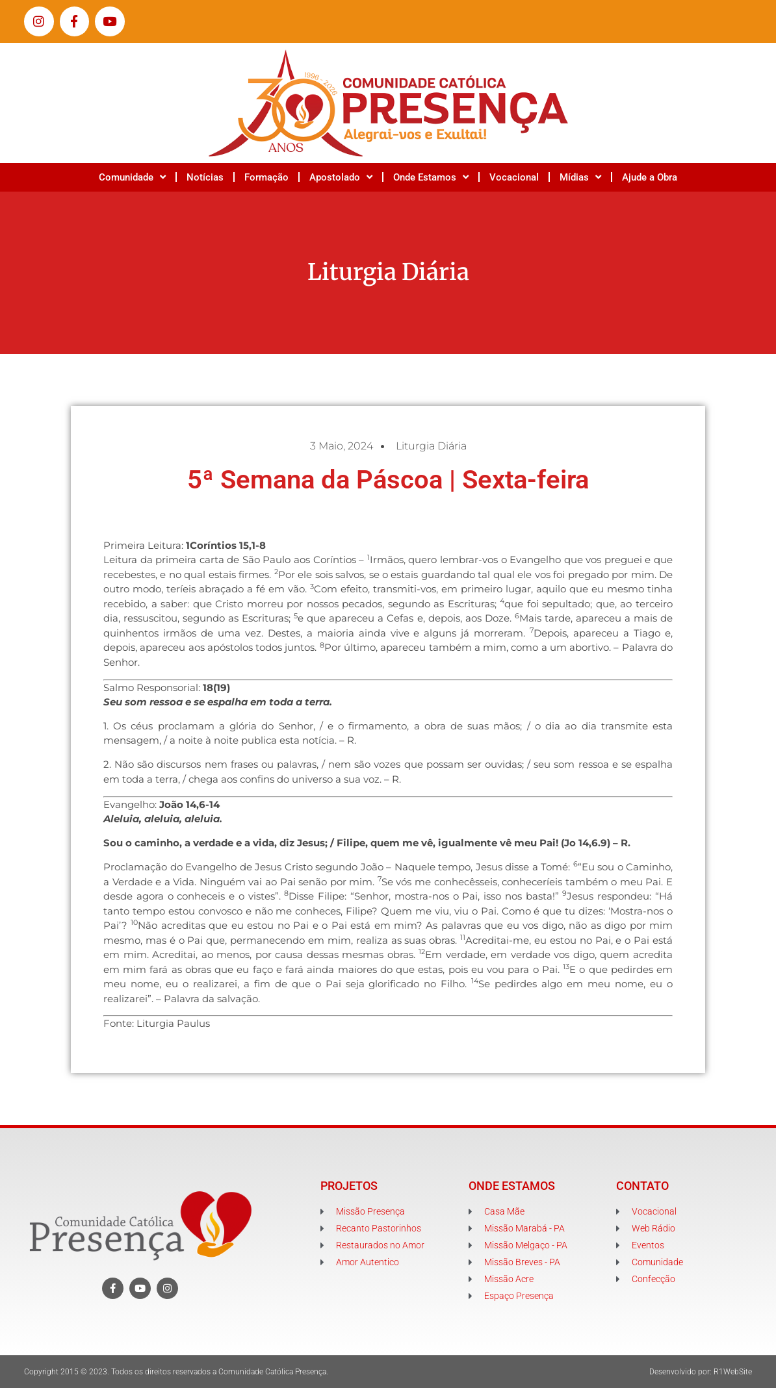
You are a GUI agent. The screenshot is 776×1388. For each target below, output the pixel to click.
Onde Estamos (431, 177)
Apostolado (340, 177)
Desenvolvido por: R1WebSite (700, 1371)
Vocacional (514, 177)
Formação (266, 177)
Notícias (205, 177)
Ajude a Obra (649, 177)
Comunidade (132, 177)
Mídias (580, 177)
